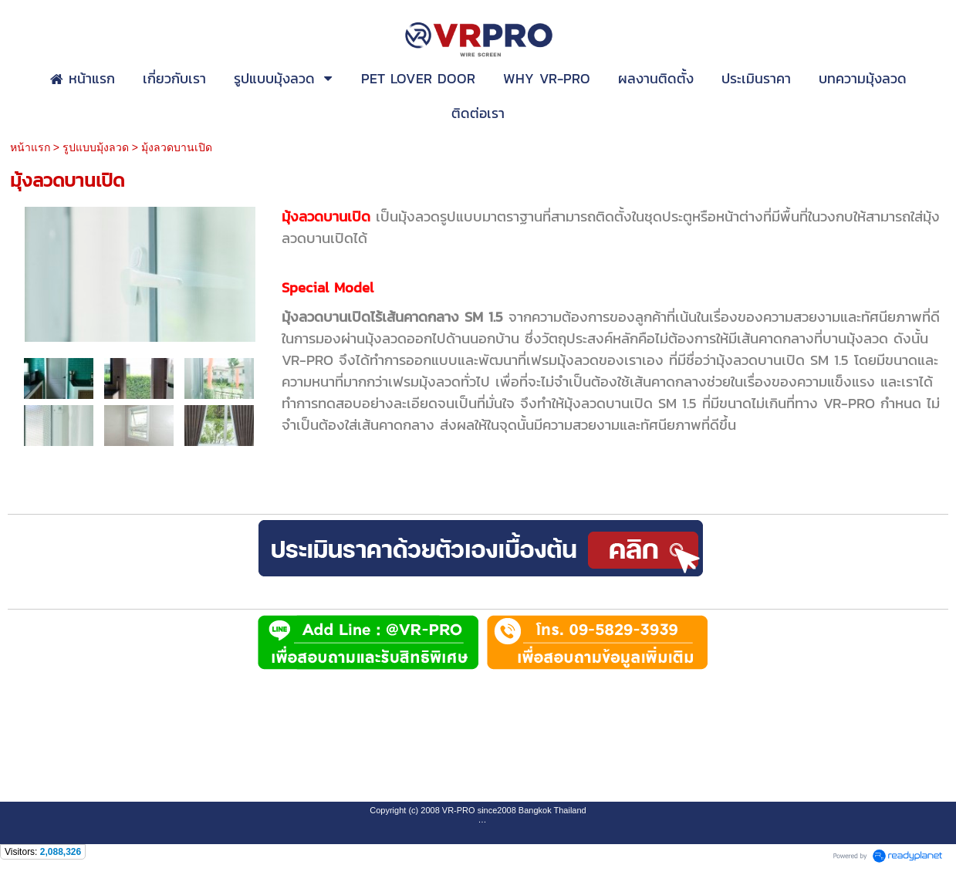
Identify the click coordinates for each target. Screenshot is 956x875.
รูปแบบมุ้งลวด (95, 147)
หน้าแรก (30, 147)
